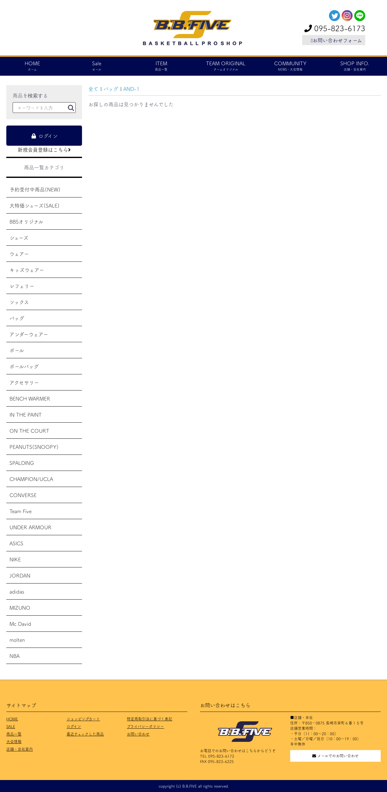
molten (17, 639)
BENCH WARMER (29, 398)
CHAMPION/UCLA (31, 478)
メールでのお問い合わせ (335, 755)
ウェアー (19, 253)
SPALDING (21, 462)
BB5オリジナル (26, 221)
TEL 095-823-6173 (217, 756)
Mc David (20, 623)
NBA (14, 655)
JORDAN (19, 575)
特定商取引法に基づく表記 (149, 718)
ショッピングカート (83, 718)
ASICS (16, 543)
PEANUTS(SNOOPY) (34, 446)
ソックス (19, 301)
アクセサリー (24, 382)
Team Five (20, 510)
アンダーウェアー (28, 334)
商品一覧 (13, 733)
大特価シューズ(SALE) (34, 205)
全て (93, 88)
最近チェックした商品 (85, 733)
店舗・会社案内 (19, 749)
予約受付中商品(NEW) (35, 189)
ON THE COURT (29, 430)
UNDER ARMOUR (30, 527)
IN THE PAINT (25, 414)
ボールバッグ (24, 366)
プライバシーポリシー (145, 726)
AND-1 (131, 88)
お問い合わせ (138, 733)
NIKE (15, 559)
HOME (12, 718)
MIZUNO (19, 607)
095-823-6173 (334, 28)
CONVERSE (23, 494)
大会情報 (13, 741)
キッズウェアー (26, 269)
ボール (16, 350)
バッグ (16, 317)
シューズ (18, 237)
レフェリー (21, 285)
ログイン (74, 726)
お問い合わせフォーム (336, 40)
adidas (16, 591)
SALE (10, 726)
